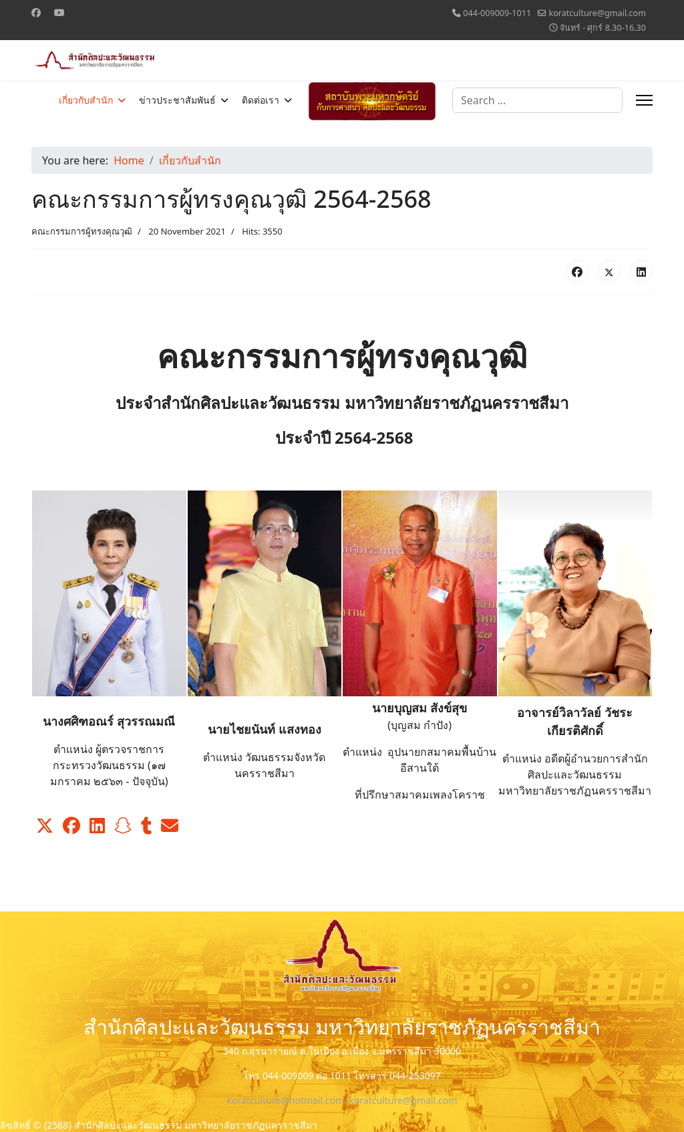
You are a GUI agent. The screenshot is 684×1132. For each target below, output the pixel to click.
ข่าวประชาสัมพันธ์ (177, 100)
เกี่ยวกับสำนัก (86, 100)
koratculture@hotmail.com (285, 1100)
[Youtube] (59, 12)
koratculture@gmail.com (597, 13)
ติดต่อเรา (260, 100)
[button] (44, 826)
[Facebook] (36, 12)
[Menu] (644, 100)
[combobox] (537, 100)
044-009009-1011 (497, 13)
